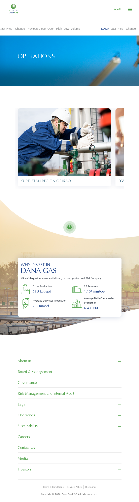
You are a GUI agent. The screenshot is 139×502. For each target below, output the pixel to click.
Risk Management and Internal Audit (46, 393)
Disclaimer (90, 487)
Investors (24, 469)
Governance (27, 382)
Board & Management (35, 372)
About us (24, 361)
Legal (22, 404)
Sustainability (28, 426)
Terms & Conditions (53, 487)
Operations (26, 415)
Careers (24, 437)
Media (23, 458)
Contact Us (26, 447)
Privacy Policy (74, 487)
